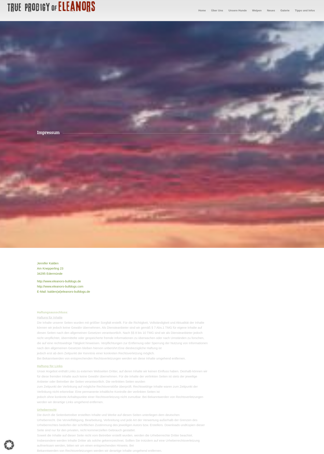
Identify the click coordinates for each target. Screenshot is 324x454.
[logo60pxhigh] (51, 10)
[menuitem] (202, 10)
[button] (9, 445)
